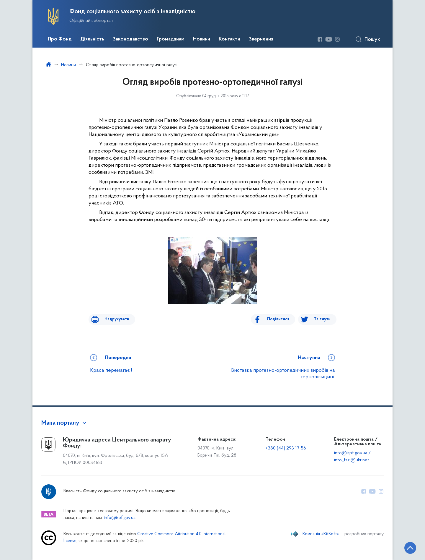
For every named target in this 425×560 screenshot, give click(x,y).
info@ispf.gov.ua (119, 518)
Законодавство (130, 39)
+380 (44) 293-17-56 (286, 448)
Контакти (229, 39)
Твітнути (322, 319)
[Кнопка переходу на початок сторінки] (403, 547)
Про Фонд (60, 39)
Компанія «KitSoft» (321, 534)
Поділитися (282, 319)
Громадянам (170, 39)
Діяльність (92, 39)
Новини (201, 39)
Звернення (261, 39)
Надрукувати (112, 319)
